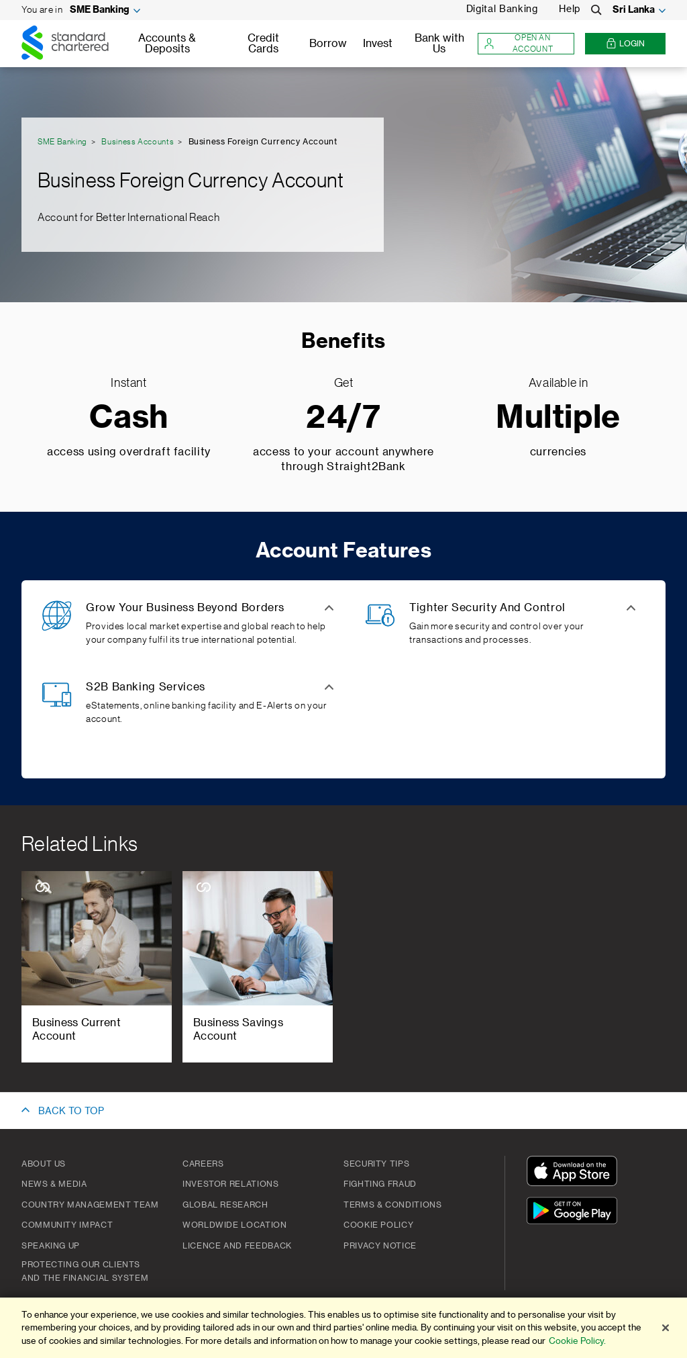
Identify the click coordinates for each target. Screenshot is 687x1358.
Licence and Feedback (237, 1246)
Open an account (518, 43)
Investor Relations (230, 1184)
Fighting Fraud (380, 1184)
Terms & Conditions (393, 1205)
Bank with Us (439, 43)
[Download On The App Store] (575, 1173)
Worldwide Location (234, 1225)
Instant (128, 383)
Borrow (328, 43)
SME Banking (99, 10)
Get (344, 383)
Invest (377, 43)
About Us (43, 1164)
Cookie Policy (378, 1225)
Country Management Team (90, 1205)
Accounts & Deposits (167, 43)
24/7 (343, 418)
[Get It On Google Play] (575, 1212)
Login (625, 44)
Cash (128, 418)
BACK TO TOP (71, 1111)
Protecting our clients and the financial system (84, 1271)
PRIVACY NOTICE (380, 1246)
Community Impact (67, 1225)
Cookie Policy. (577, 1341)
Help (569, 9)
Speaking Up (50, 1246)
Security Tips (376, 1164)
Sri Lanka (634, 10)
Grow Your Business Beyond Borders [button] (185, 607)
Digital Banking (502, 9)
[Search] (596, 10)
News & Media (54, 1184)
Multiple (558, 418)
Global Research (225, 1205)
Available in (558, 383)
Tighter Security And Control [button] (487, 607)
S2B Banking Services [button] (145, 687)
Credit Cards (263, 43)
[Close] (665, 1328)
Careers (202, 1164)
